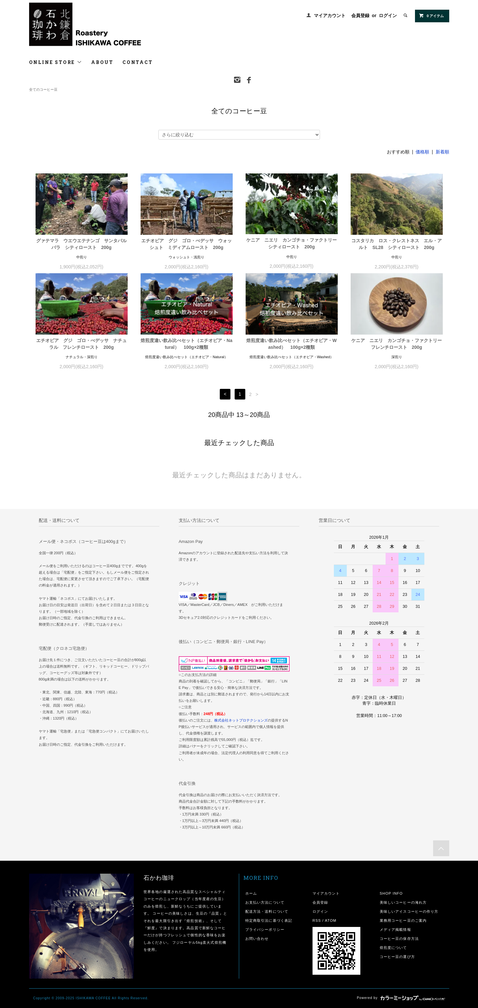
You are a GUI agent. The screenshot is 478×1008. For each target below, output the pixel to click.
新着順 (442, 151)
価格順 (422, 151)
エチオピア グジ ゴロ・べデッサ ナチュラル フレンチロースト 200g (81, 344)
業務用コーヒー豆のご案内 (403, 920)
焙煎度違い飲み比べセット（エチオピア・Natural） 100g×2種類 (186, 344)
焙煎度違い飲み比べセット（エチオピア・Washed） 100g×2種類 (291, 344)
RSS (317, 920)
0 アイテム (431, 15)
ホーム (251, 893)
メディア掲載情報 (395, 929)
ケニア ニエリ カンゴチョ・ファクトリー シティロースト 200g (292, 243)
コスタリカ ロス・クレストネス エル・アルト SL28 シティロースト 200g (396, 244)
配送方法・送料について (266, 911)
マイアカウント (329, 15)
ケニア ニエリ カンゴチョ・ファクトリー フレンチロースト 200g (397, 344)
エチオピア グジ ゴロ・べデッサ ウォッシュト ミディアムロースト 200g (186, 244)
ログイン (388, 15)
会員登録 (360, 15)
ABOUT (102, 62)
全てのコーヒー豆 (43, 89)
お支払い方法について (264, 902)
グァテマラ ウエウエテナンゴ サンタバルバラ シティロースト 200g (81, 244)
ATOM (330, 920)
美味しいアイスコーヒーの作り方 (409, 911)
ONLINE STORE (55, 62)
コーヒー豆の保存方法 (399, 938)
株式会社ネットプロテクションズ (241, 720)
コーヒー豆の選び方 (397, 957)
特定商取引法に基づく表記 (268, 920)
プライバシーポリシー (264, 929)
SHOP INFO (391, 893)
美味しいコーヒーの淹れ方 (403, 902)
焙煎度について (393, 948)
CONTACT (137, 62)
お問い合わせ (257, 938)
